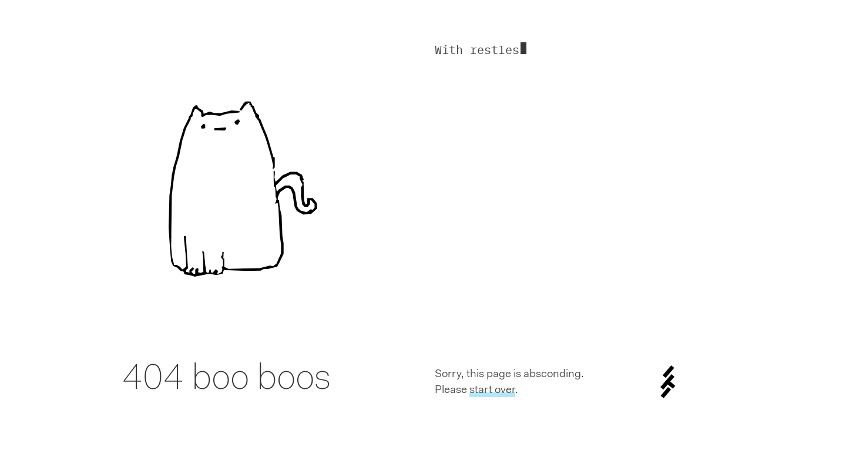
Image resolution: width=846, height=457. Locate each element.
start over (492, 389)
